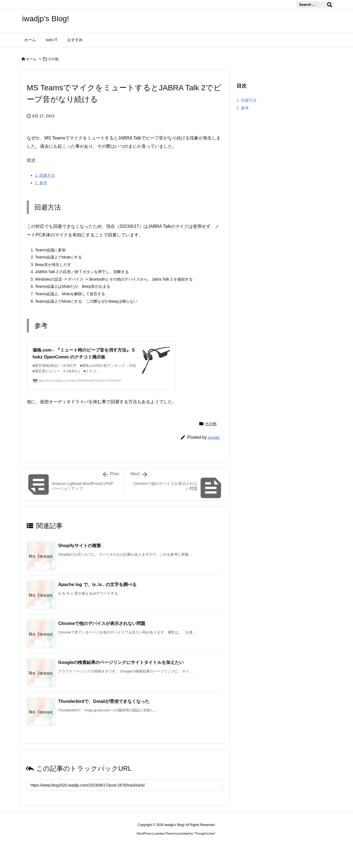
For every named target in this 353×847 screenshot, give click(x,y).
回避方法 (45, 175)
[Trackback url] (125, 785)
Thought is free (204, 833)
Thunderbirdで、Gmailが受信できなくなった (103, 701)
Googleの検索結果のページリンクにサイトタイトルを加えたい (121, 662)
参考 (41, 183)
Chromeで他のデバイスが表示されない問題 (101, 623)
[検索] (329, 4)
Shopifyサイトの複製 (79, 545)
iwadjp (214, 437)
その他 (53, 59)
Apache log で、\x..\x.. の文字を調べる (97, 584)
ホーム (31, 59)
